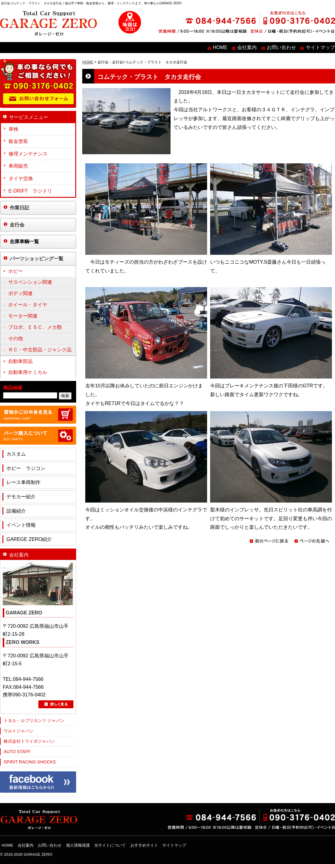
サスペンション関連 (30, 282)
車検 (13, 129)
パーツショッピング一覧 (36, 258)
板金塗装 (18, 141)
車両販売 (18, 166)
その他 (15, 338)
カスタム (16, 454)
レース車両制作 (23, 482)
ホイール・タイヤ (27, 304)
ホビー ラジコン (25, 468)
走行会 (17, 224)
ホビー (15, 271)
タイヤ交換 (21, 178)
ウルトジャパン (19, 730)
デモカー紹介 (21, 496)
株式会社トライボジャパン (29, 741)
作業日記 (19, 207)
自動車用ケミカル (27, 372)
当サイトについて (110, 845)
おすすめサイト (144, 845)
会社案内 (247, 47)
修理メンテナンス (28, 153)
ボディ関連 (20, 293)
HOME (220, 47)
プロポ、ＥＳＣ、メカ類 (35, 327)
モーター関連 (22, 315)
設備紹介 (16, 511)
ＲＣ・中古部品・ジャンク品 (40, 349)
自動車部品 (20, 361)
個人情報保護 (78, 845)
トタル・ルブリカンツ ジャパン (34, 720)
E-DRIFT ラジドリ (30, 191)
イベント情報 (21, 525)
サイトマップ (320, 47)
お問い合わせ (281, 47)
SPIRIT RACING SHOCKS (30, 761)
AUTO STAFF (17, 751)
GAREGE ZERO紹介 (29, 539)
